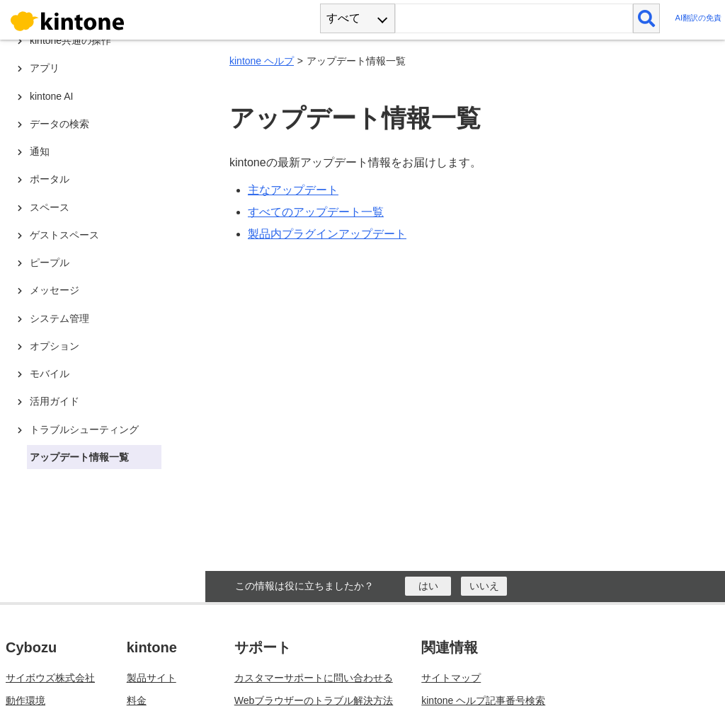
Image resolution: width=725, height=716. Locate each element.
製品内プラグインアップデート (327, 234)
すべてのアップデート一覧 (316, 212)
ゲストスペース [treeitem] (64, 235)
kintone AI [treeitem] (52, 96)
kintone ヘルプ (261, 61)
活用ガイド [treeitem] (54, 401)
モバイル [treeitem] (49, 373)
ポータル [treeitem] (49, 179)
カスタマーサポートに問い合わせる (313, 677)
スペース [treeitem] (49, 207)
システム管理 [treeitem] (59, 318)
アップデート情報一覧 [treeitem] (79, 457)
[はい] (428, 586)
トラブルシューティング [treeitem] (84, 429)
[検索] (647, 18)
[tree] (106, 255)
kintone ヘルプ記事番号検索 (483, 700)
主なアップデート (293, 190)
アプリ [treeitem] (44, 68)
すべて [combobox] (343, 18)
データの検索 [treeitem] (59, 123)
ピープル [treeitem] (49, 262)
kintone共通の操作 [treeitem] (70, 40)
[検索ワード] (513, 18)
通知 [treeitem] (40, 151)
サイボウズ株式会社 (50, 677)
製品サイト (151, 677)
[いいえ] (484, 586)
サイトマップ (451, 677)
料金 (137, 700)
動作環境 (25, 700)
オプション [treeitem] (54, 346)
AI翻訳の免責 (698, 18)
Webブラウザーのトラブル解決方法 (314, 700)
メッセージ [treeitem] (54, 290)
